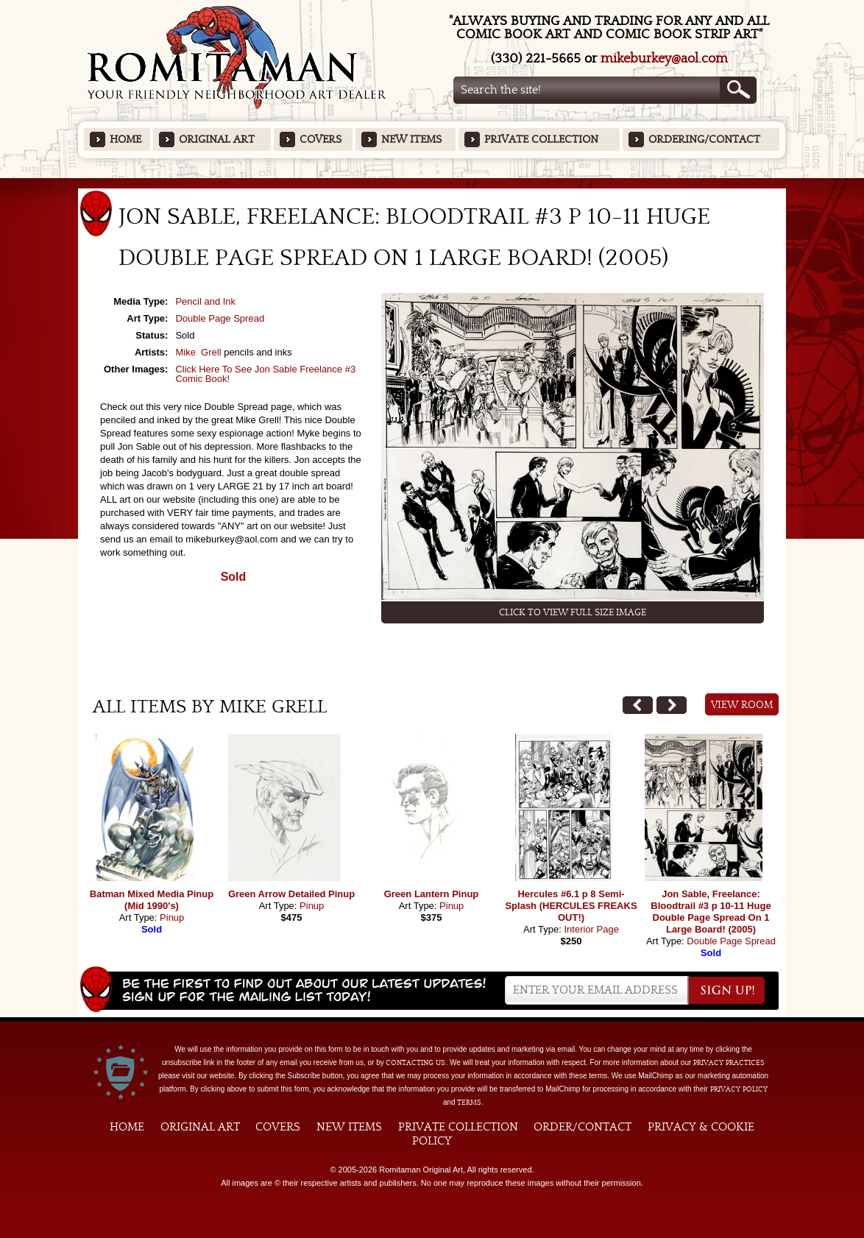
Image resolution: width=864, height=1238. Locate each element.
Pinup (172, 917)
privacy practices (729, 1062)
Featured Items (432, 182)
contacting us (415, 1062)
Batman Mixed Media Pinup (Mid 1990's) (151, 899)
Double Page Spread (219, 318)
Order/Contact (582, 1126)
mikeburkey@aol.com (664, 58)
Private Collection (541, 139)
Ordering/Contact (704, 139)
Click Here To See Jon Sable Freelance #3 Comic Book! (265, 374)
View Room (742, 705)
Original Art (217, 139)
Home (125, 139)
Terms (469, 1102)
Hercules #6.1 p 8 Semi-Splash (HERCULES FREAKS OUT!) (571, 905)
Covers (320, 139)
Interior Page (591, 929)
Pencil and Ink (205, 301)
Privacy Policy (739, 1089)
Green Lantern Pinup (431, 893)
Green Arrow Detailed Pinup (291, 893)
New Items (411, 139)
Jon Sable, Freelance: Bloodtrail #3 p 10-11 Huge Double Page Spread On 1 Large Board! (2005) (711, 911)
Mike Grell (198, 352)
